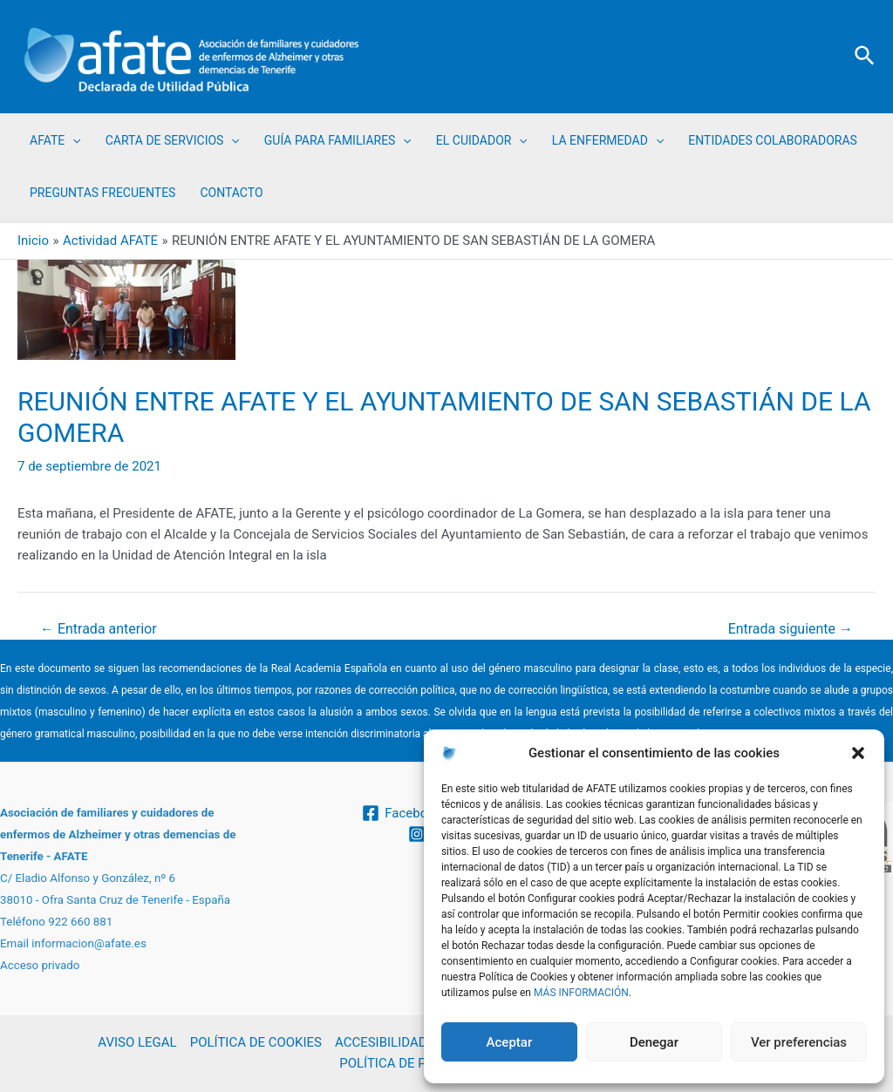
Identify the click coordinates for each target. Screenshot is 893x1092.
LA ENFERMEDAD (608, 140)
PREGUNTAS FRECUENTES (102, 193)
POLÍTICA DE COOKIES (255, 1043)
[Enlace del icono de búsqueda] (865, 56)
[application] (72, 140)
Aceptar (510, 1042)
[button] (858, 753)
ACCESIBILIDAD (381, 1043)
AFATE (55, 140)
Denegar (654, 1042)
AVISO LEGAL (137, 1043)
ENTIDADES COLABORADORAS (772, 140)
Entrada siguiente (790, 629)
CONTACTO (231, 193)
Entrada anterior (98, 629)
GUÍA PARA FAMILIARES (338, 140)
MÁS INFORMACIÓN (581, 993)
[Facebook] (401, 813)
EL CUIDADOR (482, 140)
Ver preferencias (799, 1042)
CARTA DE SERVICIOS (173, 140)
